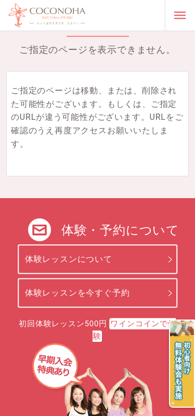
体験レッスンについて (68, 259)
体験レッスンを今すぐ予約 (77, 293)
